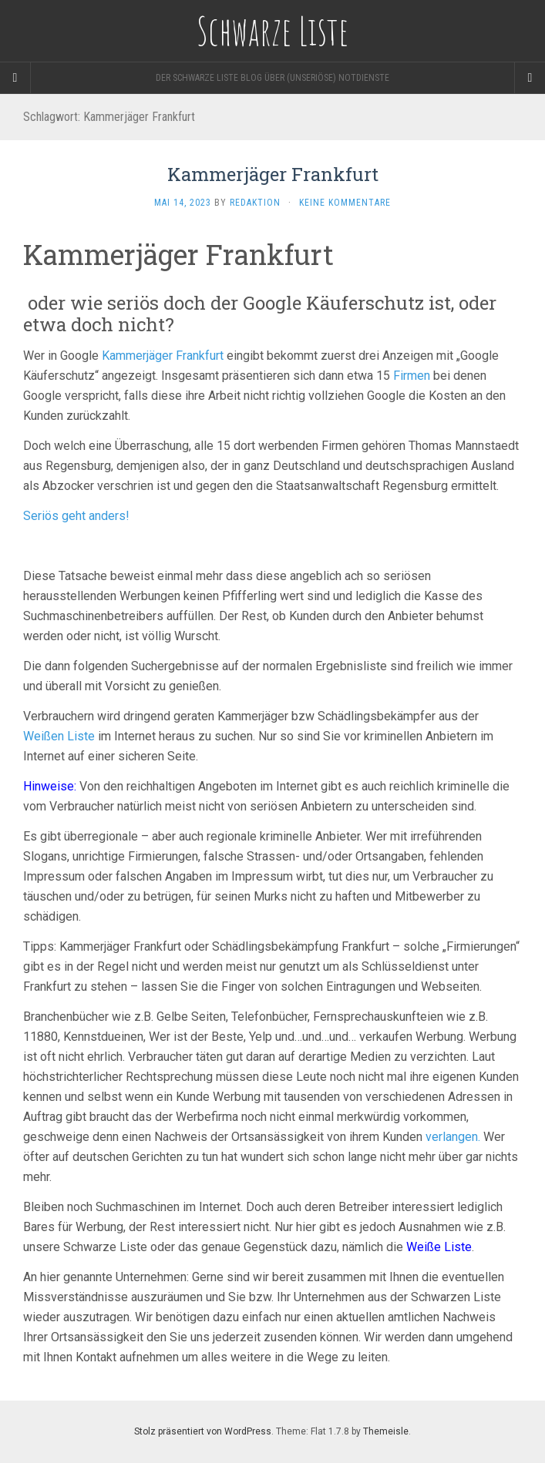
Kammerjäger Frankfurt (272, 174)
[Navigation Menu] (529, 77)
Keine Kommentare (345, 202)
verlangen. (453, 1136)
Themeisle (386, 1431)
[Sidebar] (15, 77)
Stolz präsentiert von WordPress (202, 1431)
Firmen (411, 375)
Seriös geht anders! (76, 515)
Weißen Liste (59, 736)
